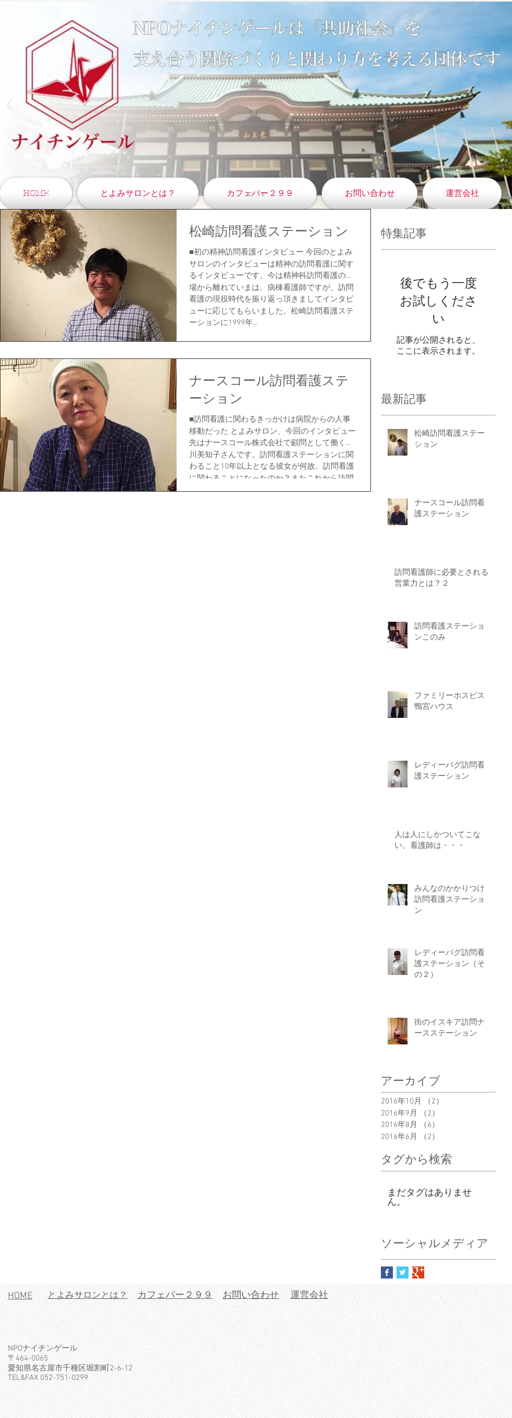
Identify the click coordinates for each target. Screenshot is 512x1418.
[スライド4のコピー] (262, 194)
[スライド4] (250, 194)
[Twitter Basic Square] (403, 1272)
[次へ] (502, 105)
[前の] (9, 105)
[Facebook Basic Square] (387, 1272)
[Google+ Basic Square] (418, 1272)
